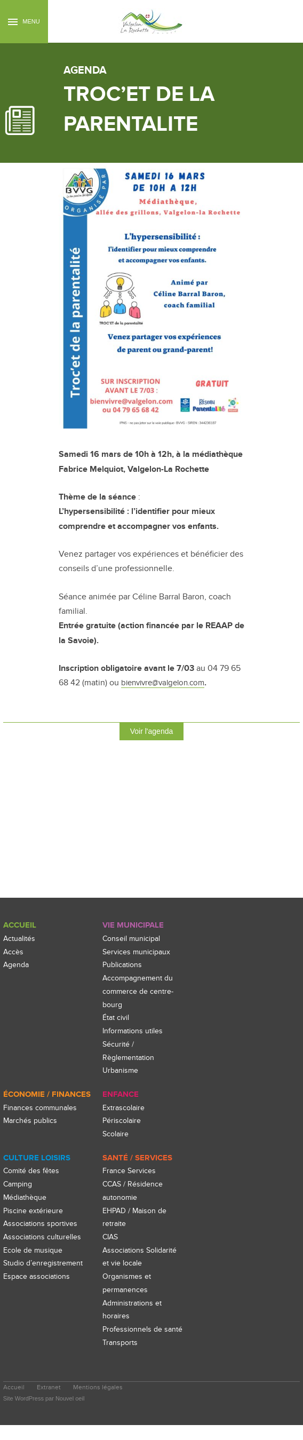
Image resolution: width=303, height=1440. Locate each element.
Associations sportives (42, 1225)
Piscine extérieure (33, 1212)
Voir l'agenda (151, 731)
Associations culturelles (43, 1239)
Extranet (49, 1403)
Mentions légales (99, 1403)
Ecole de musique (34, 1251)
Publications (123, 965)
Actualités (19, 939)
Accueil (19, 926)
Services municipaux (137, 952)
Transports (121, 1357)
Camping (19, 1186)
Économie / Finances (47, 1095)
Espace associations (38, 1291)
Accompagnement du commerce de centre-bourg (139, 991)
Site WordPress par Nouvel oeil (44, 1413)
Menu (23, 21)
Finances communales (41, 1108)
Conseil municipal (132, 939)
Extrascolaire (124, 1108)
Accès (13, 952)
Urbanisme (121, 1070)
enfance (120, 1095)
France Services (129, 1172)
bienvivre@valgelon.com (167, 682)
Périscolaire (122, 1122)
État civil (116, 1018)
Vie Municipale (133, 926)
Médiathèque (26, 1199)
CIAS (111, 1239)
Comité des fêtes (32, 1172)
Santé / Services (137, 1159)
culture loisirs (36, 1159)
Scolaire (116, 1135)
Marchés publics (31, 1122)
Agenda (17, 965)
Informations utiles (133, 1031)
